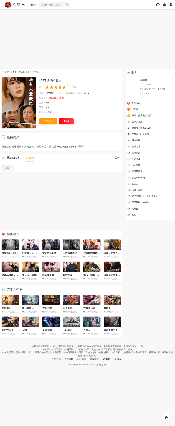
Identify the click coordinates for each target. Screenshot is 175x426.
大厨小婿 (47, 308)
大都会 (132, 208)
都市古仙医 (7, 330)
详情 (50, 112)
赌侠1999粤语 (136, 177)
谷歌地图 (81, 359)
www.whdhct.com (66, 146)
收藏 (66, 121)
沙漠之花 (133, 146)
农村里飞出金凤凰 (138, 134)
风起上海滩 (134, 190)
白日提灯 (144, 79)
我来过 (132, 109)
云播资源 (30, 158)
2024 (86, 93)
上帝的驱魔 (134, 121)
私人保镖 (133, 165)
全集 (8, 168)
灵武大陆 (47, 330)
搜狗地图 (119, 359)
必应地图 (94, 359)
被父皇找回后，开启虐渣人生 (143, 196)
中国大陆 (69, 93)
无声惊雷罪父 (70, 253)
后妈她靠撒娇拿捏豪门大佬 (97, 253)
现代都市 (22, 72)
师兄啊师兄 (28, 308)
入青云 (86, 330)
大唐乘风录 (89, 308)
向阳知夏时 (48, 275)
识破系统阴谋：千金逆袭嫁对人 (120, 275)
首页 (14, 72)
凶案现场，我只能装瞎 (13, 253)
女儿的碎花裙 (49, 253)
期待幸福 (133, 140)
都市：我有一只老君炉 (95, 275)
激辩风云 (133, 152)
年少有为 (67, 308)
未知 (29, 146)
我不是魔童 (134, 171)
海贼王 (107, 308)
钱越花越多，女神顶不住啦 (16, 275)
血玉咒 (132, 183)
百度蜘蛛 (69, 359)
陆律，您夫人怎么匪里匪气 (118, 253)
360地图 (106, 359)
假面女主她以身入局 (139, 128)
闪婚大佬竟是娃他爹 (139, 115)
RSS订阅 (56, 359)
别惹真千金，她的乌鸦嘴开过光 (38, 253)
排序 (117, 157)
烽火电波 (133, 159)
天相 (24, 330)
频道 (33, 4)
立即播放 (48, 121)
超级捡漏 (67, 275)
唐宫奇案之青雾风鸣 (114, 330)
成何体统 (6, 308)
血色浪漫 (133, 103)
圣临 (131, 214)
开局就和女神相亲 (138, 202)
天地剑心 (67, 330)
